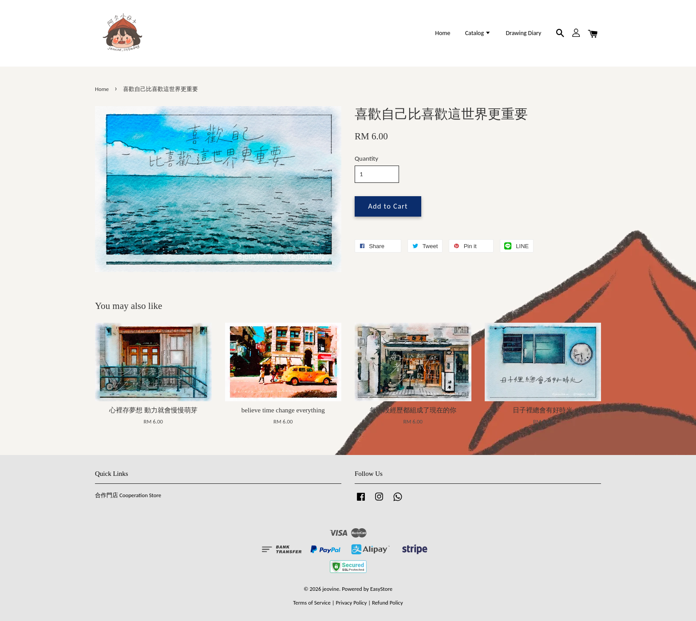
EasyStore (381, 588)
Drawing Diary (523, 33)
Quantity (366, 158)
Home (442, 33)
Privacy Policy (351, 602)
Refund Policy (387, 602)
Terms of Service (312, 602)
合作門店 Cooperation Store (128, 495)
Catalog (478, 33)
